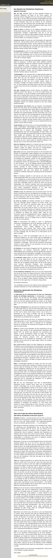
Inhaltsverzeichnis (4, 10)
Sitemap (43, 556)
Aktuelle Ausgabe (33, 556)
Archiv (39, 556)
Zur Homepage (3, 13)
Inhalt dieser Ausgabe (22, 556)
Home (28, 556)
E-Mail (46, 556)
